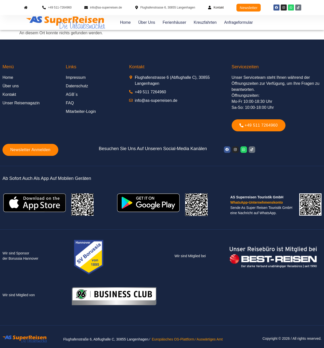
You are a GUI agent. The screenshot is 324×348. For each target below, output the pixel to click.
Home (125, 22)
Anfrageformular (238, 22)
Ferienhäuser (174, 22)
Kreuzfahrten (205, 22)
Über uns (146, 22)
